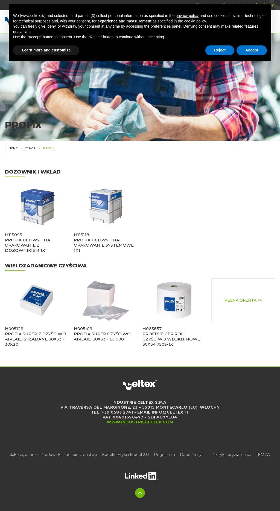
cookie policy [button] (195, 21)
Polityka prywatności (231, 454)
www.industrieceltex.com (140, 422)
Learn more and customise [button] (46, 50)
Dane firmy (191, 454)
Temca (30, 148)
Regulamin (164, 454)
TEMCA (263, 454)
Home (13, 148)
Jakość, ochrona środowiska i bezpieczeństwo (53, 454)
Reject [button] (220, 50)
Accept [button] (251, 50)
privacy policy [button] (187, 15)
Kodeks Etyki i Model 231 (125, 454)
